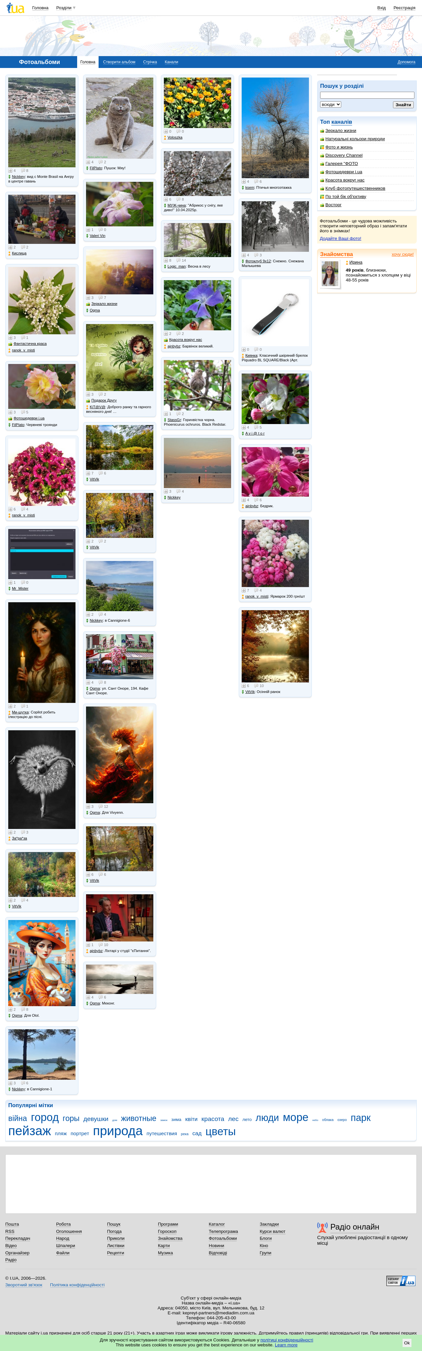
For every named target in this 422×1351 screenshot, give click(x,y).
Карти (164, 1245)
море (296, 1117)
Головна (40, 7)
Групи (265, 1252)
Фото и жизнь (336, 147)
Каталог (217, 1224)
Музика (165, 1252)
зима (176, 1119)
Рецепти (115, 1252)
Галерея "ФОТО (339, 163)
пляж (61, 1133)
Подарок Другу (101, 400)
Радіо (10, 1259)
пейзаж (29, 1131)
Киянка (249, 355)
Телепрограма (223, 1231)
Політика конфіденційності (77, 1284)
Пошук (114, 1224)
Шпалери (65, 1245)
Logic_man (175, 266)
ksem (248, 187)
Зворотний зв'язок (23, 1284)
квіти (191, 1119)
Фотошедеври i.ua (341, 171)
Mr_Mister (18, 588)
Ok (407, 1342)
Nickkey (16, 177)
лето (247, 1119)
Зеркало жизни (338, 130)
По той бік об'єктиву (343, 196)
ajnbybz (94, 951)
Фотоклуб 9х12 (256, 261)
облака (328, 1120)
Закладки (269, 1224)
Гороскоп (167, 1231)
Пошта (12, 1224)
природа (118, 1131)
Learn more (286, 1344)
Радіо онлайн (354, 1226)
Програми (168, 1224)
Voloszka (173, 137)
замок (163, 1120)
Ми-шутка (18, 712)
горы (71, 1118)
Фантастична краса (27, 344)
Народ (62, 1238)
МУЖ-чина (175, 205)
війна (17, 1118)
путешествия (162, 1133)
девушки (95, 1118)
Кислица (17, 253)
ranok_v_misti (21, 350)
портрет (80, 1133)
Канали (171, 62)
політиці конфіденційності (286, 1339)
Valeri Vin (95, 236)
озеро (342, 1120)
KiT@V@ (95, 407)
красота (212, 1118)
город (45, 1117)
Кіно (264, 1245)
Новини (216, 1245)
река (185, 1134)
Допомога (406, 62)
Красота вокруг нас (342, 180)
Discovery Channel (341, 155)
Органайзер (17, 1252)
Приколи (116, 1238)
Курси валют (273, 1231)
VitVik (14, 906)
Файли (63, 1252)
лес (233, 1118)
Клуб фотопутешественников (352, 188)
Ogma (15, 1015)
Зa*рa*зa (17, 838)
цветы (220, 1131)
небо (315, 1120)
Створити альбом (119, 62)
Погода (114, 1231)
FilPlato (16, 425)
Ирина (354, 262)
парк (361, 1117)
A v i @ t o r (253, 433)
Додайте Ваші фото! (340, 238)
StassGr (172, 420)
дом (114, 1120)
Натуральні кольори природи (352, 138)
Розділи (64, 7)
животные (138, 1118)
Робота (63, 1224)
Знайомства (336, 254)
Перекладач (17, 1238)
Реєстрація (404, 7)
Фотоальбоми (223, 1238)
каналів (341, 122)
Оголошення (69, 1231)
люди (267, 1117)
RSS (10, 1231)
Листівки (116, 1245)
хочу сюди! (403, 254)
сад (196, 1133)
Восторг (331, 204)
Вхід (381, 7)
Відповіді (218, 1252)
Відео (11, 1245)
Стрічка (150, 62)
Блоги (266, 1238)
